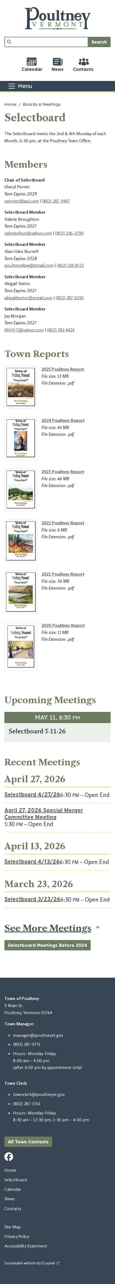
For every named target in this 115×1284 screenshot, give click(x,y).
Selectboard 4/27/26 (32, 795)
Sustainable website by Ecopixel (29, 1263)
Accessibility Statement (25, 1246)
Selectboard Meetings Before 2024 (47, 945)
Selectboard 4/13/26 (32, 862)
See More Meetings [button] (47, 928)
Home (10, 104)
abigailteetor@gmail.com (28, 297)
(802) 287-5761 (26, 1103)
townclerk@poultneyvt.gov (39, 1094)
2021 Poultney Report (63, 574)
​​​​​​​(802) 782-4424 (61, 330)
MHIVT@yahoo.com (24, 330)
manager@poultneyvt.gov (38, 1035)
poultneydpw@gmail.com (29, 265)
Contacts (12, 1208)
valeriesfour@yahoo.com (28, 233)
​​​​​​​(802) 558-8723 (70, 265)
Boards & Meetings (42, 104)
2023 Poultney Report (63, 471)
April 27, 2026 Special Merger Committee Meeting (43, 814)
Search (99, 42)
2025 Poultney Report (63, 369)
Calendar (12, 1189)
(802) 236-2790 (69, 233)
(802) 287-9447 (56, 201)
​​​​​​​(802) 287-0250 (70, 297)
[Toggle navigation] (20, 86)
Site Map (12, 1226)
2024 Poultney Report (63, 420)
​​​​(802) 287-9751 (26, 1044)
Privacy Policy (16, 1236)
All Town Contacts (28, 1141)
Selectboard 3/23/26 (32, 899)
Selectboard (15, 1179)
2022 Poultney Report (63, 522)
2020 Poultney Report (63, 625)
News (9, 1198)
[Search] (46, 42)
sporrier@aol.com (21, 201)
